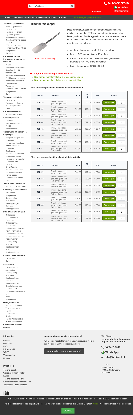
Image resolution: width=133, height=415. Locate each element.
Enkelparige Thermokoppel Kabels (14, 101)
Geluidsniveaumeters (13, 322)
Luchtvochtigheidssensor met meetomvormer (15, 229)
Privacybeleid (9, 349)
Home (7, 17)
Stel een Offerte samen (46, 17)
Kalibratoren (10, 258)
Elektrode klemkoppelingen (12, 207)
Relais (7, 297)
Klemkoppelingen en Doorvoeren (17, 382)
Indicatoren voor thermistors (11, 163)
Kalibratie (9, 53)
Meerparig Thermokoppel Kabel (15, 107)
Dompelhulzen (11, 51)
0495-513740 (112, 347)
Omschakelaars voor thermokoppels (13, 173)
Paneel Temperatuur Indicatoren (13, 147)
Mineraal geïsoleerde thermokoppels (13, 28)
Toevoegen (109, 102)
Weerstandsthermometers (14, 373)
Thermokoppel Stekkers (13, 379)
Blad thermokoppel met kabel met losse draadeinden (58, 77)
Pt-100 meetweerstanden (15, 78)
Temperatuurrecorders (14, 170)
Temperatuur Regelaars (14, 143)
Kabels (6, 376)
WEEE (6, 352)
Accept (68, 410)
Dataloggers (10, 151)
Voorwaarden (9, 355)
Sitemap (6, 358)
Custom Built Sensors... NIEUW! (13, 326)
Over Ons (7, 343)
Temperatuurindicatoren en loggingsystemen (14, 155)
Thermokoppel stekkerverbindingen (13, 122)
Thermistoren (10, 86)
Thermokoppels (10, 370)
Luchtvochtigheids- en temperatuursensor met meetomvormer (14, 236)
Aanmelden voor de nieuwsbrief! (64, 351)
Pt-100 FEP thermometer (15, 75)
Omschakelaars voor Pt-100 (15, 179)
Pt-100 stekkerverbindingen (13, 127)
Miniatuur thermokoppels (15, 37)
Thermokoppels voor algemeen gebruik (13, 33)
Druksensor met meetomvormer (11, 224)
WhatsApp (123, 7)
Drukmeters (10, 215)
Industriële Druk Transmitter (11, 219)
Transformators (11, 267)
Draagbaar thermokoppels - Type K (15, 41)
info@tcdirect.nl (121, 11)
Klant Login (96, 11)
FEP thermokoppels (13, 45)
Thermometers (11, 83)
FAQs (5, 346)
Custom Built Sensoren (23, 17)
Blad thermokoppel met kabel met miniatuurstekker (57, 80)
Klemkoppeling (11, 198)
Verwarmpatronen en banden (13, 309)
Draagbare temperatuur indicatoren (14, 139)
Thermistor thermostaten (15, 159)
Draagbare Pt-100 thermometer (12, 71)
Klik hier (96, 404)
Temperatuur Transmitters (15, 48)
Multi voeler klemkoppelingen (12, 202)
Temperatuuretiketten (13, 306)
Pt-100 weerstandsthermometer (15, 66)
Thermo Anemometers (14, 319)
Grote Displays (11, 167)
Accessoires (10, 193)
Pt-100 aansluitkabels (14, 115)
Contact (62, 17)
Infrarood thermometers (14, 81)
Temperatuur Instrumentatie (15, 385)
